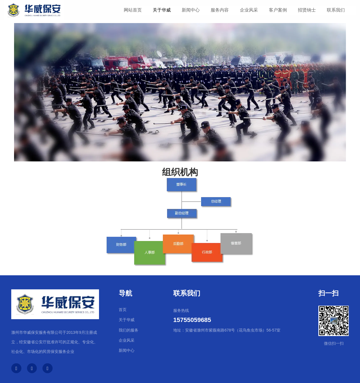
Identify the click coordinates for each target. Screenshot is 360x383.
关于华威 (162, 10)
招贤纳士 (307, 10)
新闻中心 (191, 10)
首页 (123, 309)
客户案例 (278, 10)
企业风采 (249, 10)
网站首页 (133, 10)
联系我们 (336, 10)
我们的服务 (128, 330)
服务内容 (220, 10)
